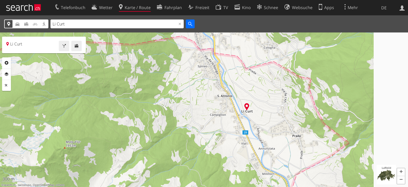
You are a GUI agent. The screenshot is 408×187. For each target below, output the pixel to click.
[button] (401, 172)
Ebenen (6, 74)
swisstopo (24, 185)
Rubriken (6, 62)
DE (384, 8)
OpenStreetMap (43, 185)
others (60, 185)
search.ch (10, 185)
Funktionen (6, 85)
